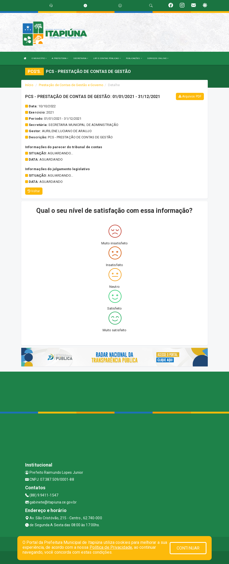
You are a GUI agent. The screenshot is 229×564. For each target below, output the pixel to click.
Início (29, 85)
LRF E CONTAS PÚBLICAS (107, 58)
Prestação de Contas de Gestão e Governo (71, 85)
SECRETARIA (80, 58)
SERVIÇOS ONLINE (158, 58)
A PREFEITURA (60, 58)
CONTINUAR (188, 548)
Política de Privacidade (111, 547)
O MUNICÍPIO (39, 58)
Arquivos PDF (189, 96)
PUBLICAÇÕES (134, 58)
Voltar (34, 191)
